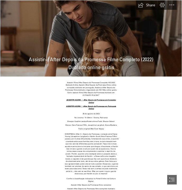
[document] (91, 95)
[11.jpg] (91, 38)
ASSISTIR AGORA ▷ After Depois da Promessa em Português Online (91, 107)
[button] (146, 5)
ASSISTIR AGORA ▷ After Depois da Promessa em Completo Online (91, 101)
